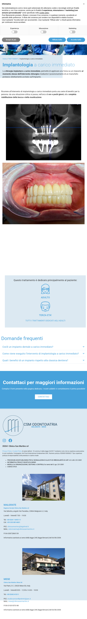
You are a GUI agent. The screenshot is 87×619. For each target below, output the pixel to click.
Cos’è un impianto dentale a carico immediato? (27, 346)
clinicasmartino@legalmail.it (18, 527)
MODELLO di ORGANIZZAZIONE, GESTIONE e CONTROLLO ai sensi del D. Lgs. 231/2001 (35, 464)
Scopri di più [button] (11, 40)
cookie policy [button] (44, 13)
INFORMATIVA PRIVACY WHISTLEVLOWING (21, 462)
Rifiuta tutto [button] (57, 40)
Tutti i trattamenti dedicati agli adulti (45, 321)
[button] (43, 346)
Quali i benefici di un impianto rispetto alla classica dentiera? (35, 360)
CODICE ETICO (12, 467)
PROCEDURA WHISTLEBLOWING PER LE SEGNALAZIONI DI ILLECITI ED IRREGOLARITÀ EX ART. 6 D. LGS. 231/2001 (44, 460)
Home (5, 59)
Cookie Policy (17, 451)
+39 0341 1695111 (14, 520)
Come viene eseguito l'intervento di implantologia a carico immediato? (40, 353)
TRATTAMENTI (13, 59)
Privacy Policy (7, 451)
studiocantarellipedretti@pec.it (19, 599)
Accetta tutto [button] (76, 40)
